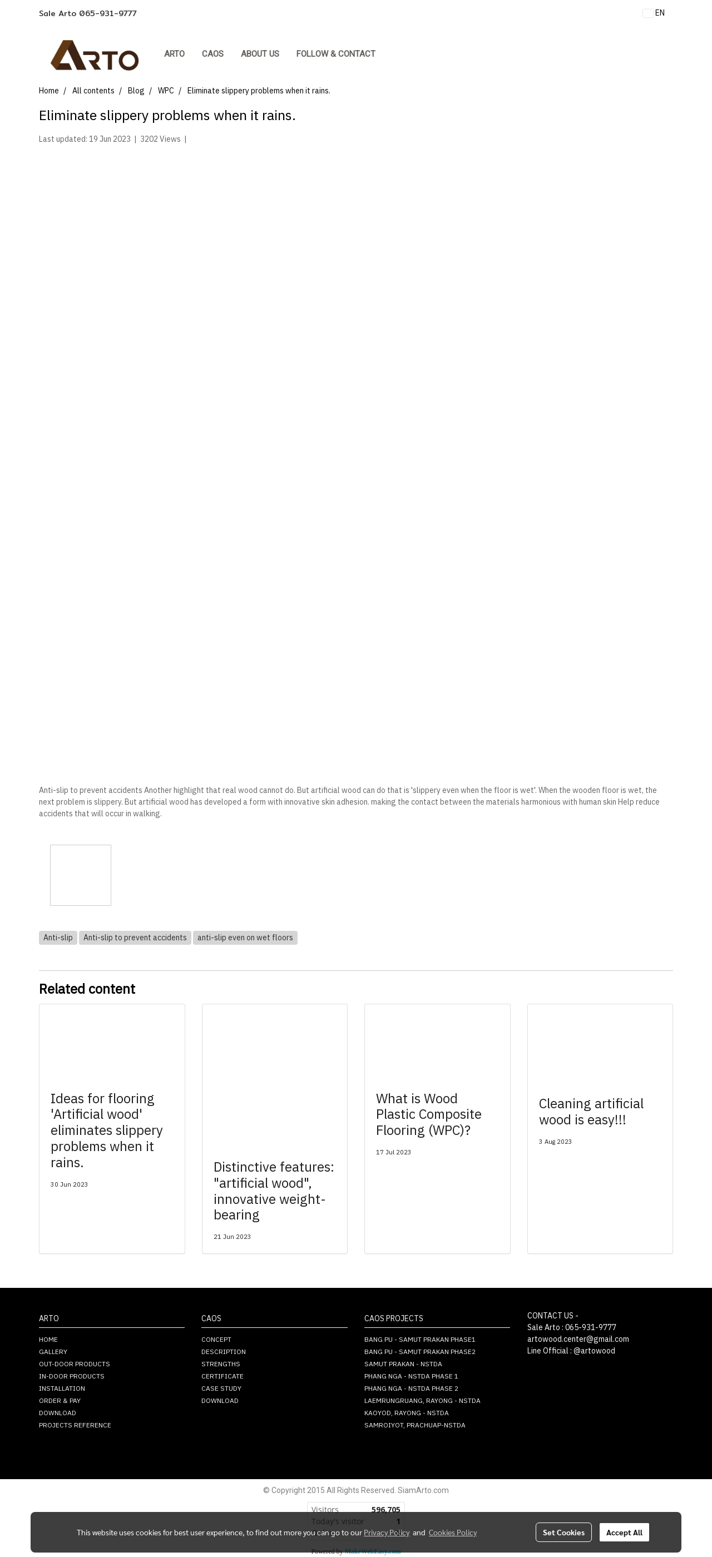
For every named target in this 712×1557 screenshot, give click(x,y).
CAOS (213, 54)
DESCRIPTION (223, 1352)
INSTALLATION (62, 1389)
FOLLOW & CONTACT (335, 54)
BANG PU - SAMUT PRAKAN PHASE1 (420, 1340)
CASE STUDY (221, 1389)
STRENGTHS (220, 1364)
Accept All (624, 1532)
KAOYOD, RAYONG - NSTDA (406, 1413)
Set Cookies (564, 1532)
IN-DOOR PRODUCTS (72, 1376)
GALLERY (53, 1352)
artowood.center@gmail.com (578, 1339)
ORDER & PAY (60, 1401)
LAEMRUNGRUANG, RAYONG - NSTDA (422, 1401)
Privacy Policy (386, 1532)
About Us (260, 54)
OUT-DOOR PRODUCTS (74, 1364)
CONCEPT (216, 1340)
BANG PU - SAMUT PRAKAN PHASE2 (420, 1352)
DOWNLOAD (57, 1413)
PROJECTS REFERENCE (75, 1425)
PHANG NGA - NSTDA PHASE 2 (411, 1389)
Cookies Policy (453, 1532)
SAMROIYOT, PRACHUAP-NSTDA (415, 1425)
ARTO (174, 54)
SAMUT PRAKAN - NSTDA (403, 1364)
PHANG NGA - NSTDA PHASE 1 (411, 1376)
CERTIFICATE (222, 1376)
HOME (48, 1340)
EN (654, 13)
